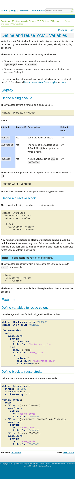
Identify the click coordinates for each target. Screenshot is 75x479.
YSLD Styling (42, 21)
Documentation (40, 10)
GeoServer (27, 8)
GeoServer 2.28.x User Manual (14, 21)
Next (71, 30)
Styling (31, 21)
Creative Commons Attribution (55, 464)
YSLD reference (56, 21)
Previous (62, 30)
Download (24, 10)
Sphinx (48, 466)
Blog (13, 10)
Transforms (68, 452)
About (4, 10)
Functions (16, 452)
